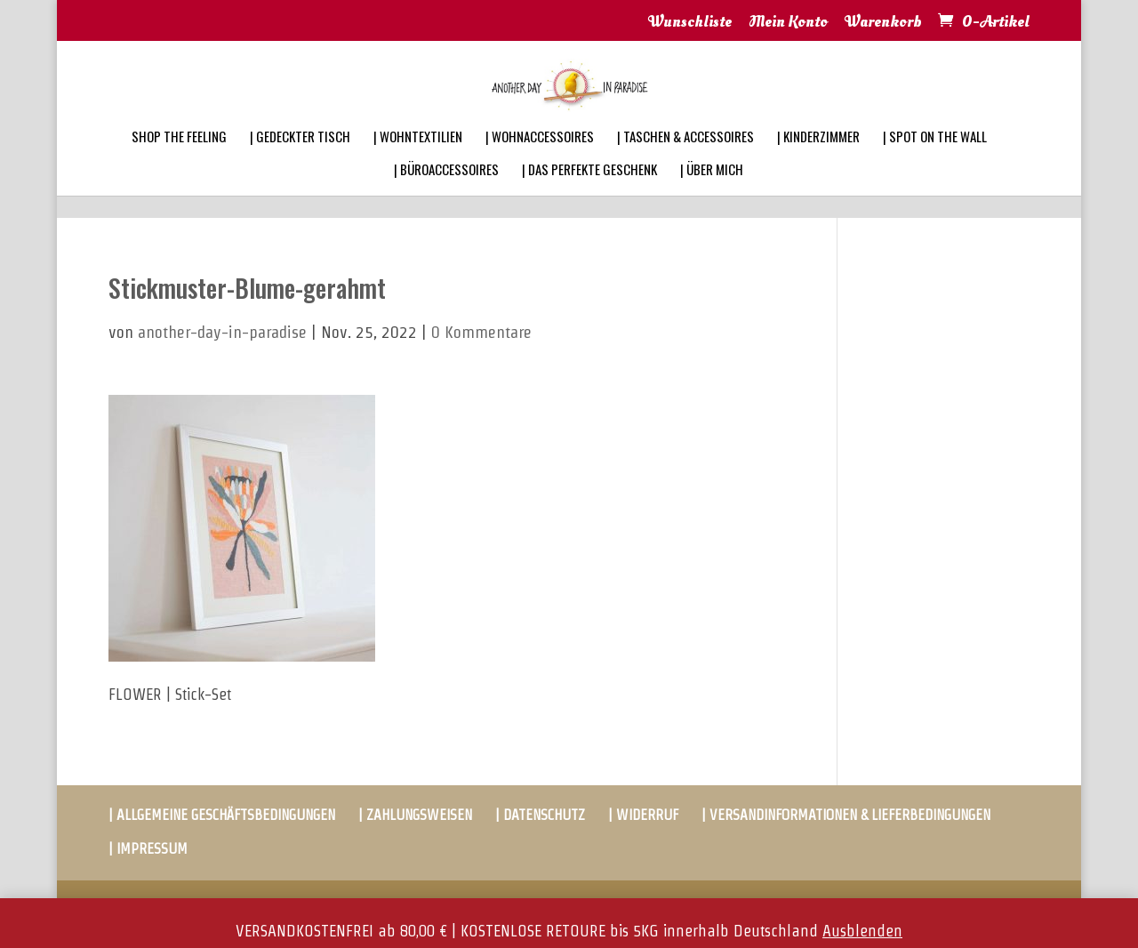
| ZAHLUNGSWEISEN (415, 815)
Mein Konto (788, 23)
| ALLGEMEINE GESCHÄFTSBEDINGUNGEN (221, 815)
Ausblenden (862, 930)
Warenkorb (883, 23)
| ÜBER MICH (711, 193)
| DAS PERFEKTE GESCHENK (589, 193)
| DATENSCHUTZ (540, 815)
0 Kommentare (481, 332)
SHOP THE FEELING (179, 160)
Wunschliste (690, 23)
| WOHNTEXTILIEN (417, 160)
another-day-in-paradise (222, 332)
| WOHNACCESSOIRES (539, 160)
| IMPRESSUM (148, 848)
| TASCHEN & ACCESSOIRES (685, 160)
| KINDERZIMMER (818, 160)
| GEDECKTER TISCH (300, 160)
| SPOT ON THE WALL (935, 160)
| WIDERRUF (643, 815)
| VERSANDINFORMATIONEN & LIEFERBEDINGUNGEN (845, 815)
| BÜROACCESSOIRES (446, 193)
